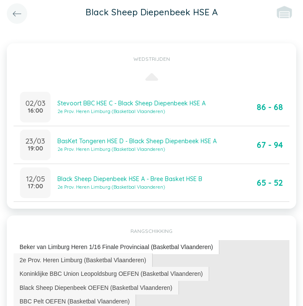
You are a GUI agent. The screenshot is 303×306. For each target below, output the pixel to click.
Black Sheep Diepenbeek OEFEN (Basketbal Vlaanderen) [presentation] (96, 287)
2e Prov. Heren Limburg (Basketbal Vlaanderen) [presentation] (83, 260)
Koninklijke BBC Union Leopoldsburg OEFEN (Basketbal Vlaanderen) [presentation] (111, 273)
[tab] (116, 247)
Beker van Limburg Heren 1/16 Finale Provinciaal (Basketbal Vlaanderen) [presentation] (116, 247)
